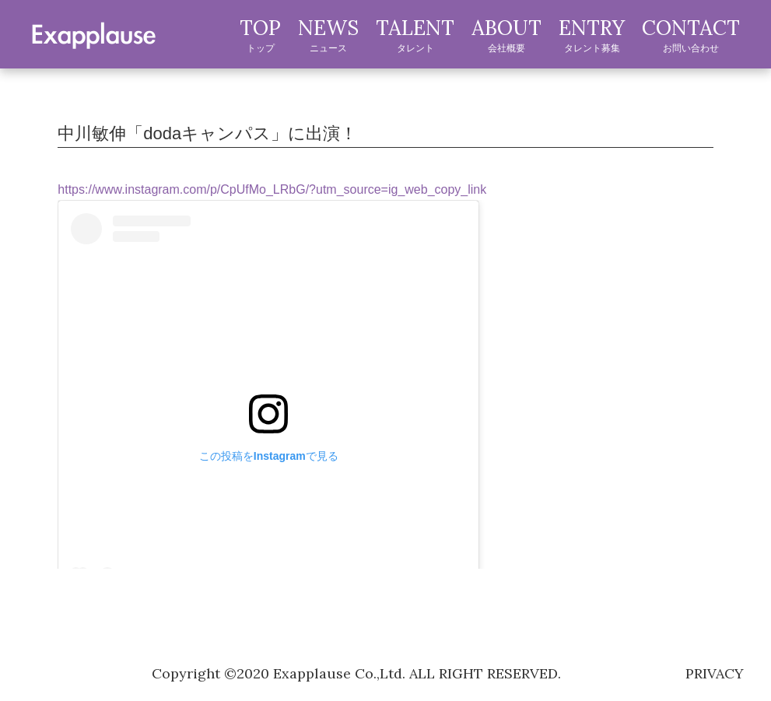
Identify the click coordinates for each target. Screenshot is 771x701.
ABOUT (506, 35)
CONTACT (691, 35)
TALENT (415, 35)
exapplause (93, 33)
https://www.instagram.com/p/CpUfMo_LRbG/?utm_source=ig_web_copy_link (272, 189)
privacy (714, 673)
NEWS (328, 35)
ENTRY (592, 35)
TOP (260, 35)
